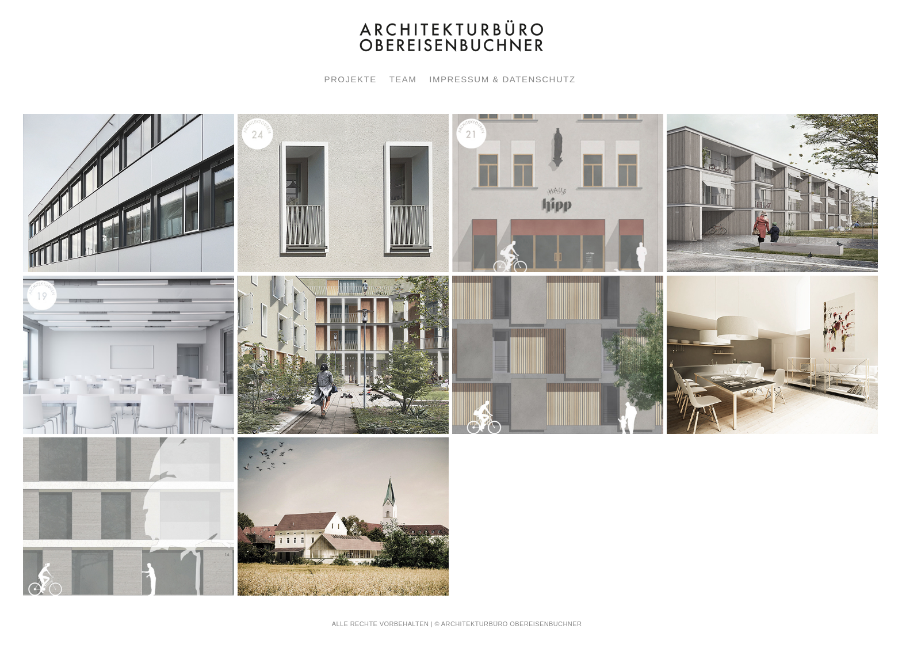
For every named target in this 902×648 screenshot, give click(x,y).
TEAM (403, 79)
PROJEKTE (350, 79)
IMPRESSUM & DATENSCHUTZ (502, 79)
